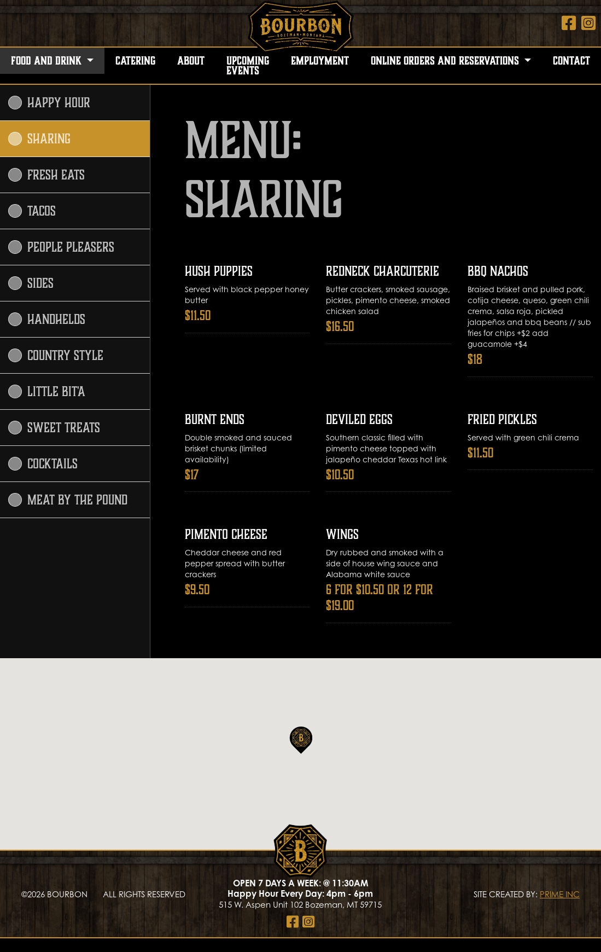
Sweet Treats (54, 427)
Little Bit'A (46, 391)
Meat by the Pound (67, 499)
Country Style (55, 355)
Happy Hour (49, 102)
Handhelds (46, 319)
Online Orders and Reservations (446, 60)
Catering (135, 60)
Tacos (32, 210)
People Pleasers (61, 247)
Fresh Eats (46, 174)
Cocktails (43, 463)
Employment (320, 60)
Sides (31, 283)
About (191, 60)
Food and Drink (47, 60)
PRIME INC (560, 894)
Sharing (39, 138)
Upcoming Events (247, 65)
